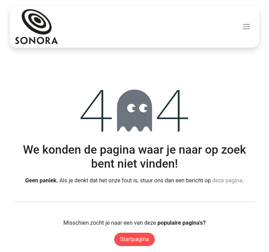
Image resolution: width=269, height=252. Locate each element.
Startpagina (134, 239)
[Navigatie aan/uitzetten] (246, 26)
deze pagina (227, 180)
